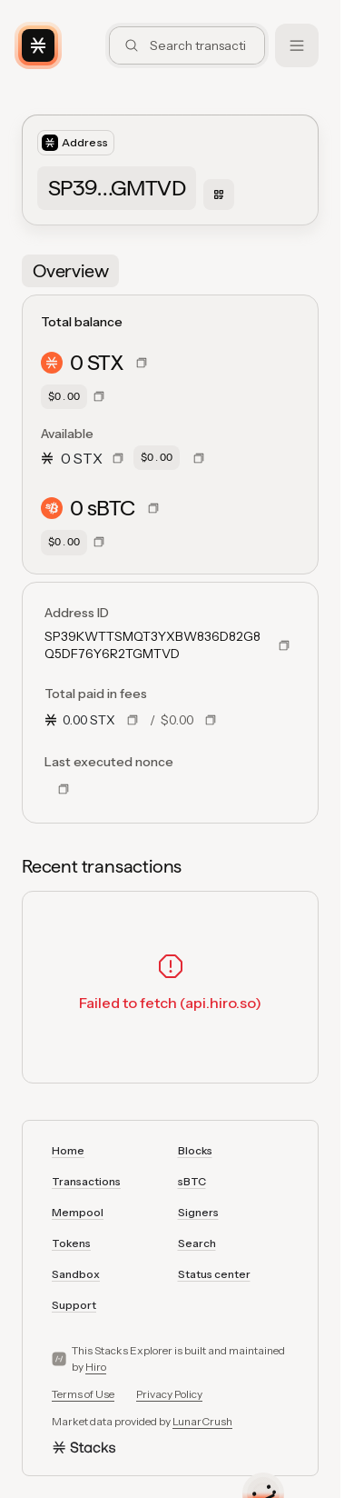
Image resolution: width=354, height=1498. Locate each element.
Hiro (95, 1366)
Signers (198, 1212)
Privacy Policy (169, 1394)
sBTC (192, 1181)
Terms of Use (83, 1394)
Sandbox (76, 1274)
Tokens (71, 1243)
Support (74, 1305)
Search (197, 1243)
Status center (214, 1274)
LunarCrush (202, 1421)
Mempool (77, 1212)
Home (68, 1150)
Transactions (86, 1181)
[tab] (70, 271)
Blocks (195, 1150)
